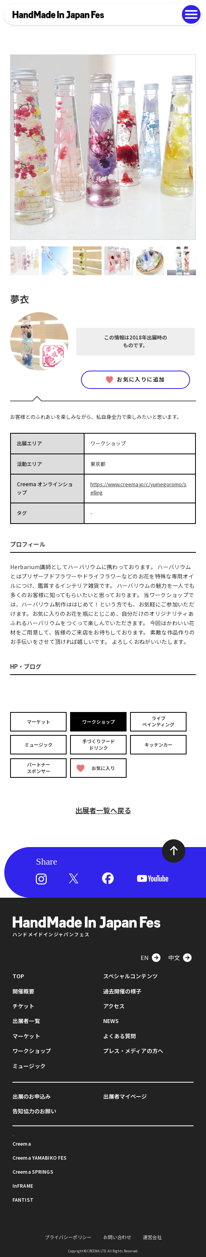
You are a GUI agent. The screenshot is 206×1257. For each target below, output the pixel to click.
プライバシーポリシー (68, 1237)
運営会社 (152, 1237)
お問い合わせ (117, 1237)
